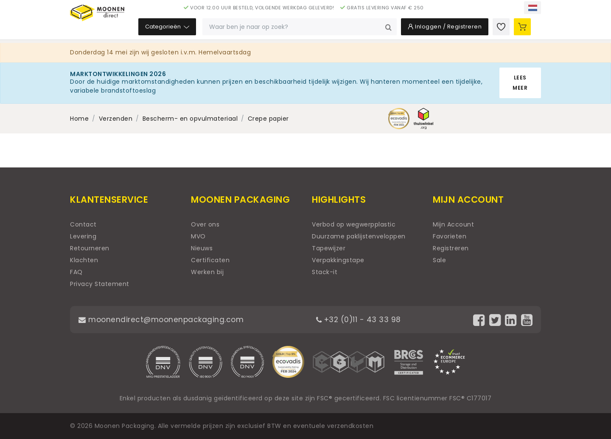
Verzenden (116, 118)
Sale (439, 260)
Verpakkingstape (338, 260)
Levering (83, 236)
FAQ (76, 272)
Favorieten (449, 236)
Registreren (451, 248)
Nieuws (202, 248)
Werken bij (207, 272)
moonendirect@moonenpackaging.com (163, 319)
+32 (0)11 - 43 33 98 (360, 319)
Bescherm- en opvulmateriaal (190, 118)
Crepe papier (268, 118)
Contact (83, 224)
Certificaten (210, 260)
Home (79, 118)
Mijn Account (453, 224)
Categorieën (220, 29)
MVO (198, 236)
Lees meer (520, 82)
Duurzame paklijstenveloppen (359, 236)
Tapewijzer (328, 248)
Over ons (205, 224)
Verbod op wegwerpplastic (353, 224)
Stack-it (324, 272)
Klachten (84, 260)
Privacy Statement (99, 284)
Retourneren (89, 248)
